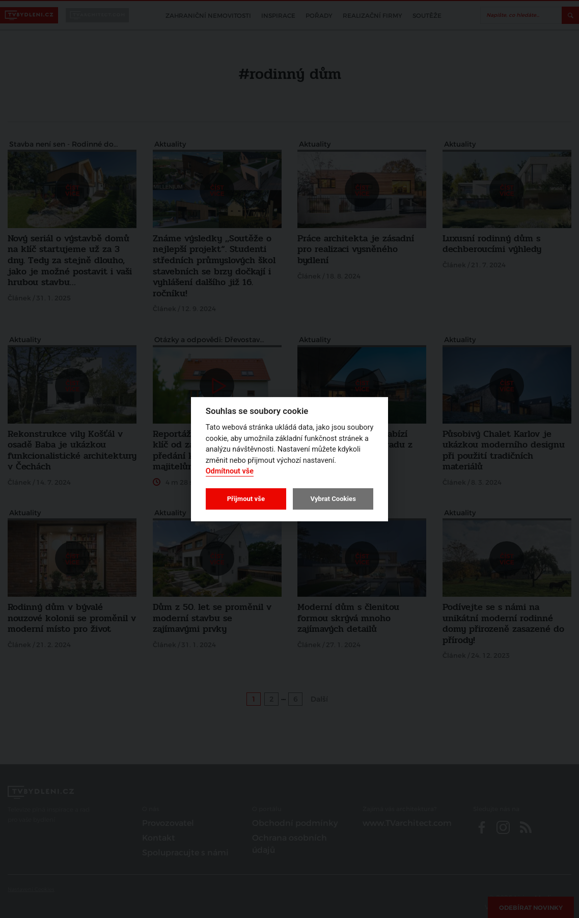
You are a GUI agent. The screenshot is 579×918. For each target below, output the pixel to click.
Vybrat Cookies (332, 499)
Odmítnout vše (230, 471)
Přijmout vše (246, 499)
